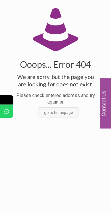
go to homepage (58, 112)
